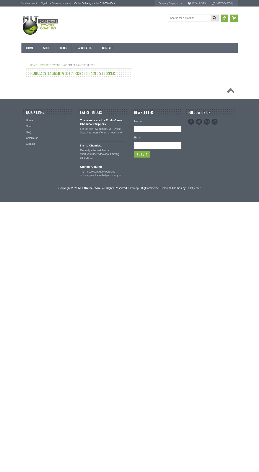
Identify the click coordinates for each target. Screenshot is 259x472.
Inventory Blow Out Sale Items (41, 82)
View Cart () (225, 3)
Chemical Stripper (34, 126)
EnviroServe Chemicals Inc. (205, 95)
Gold (26, 199)
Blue (26, 155)
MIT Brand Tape (33, 104)
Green (27, 207)
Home (84, 65)
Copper (28, 192)
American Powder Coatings (205, 80)
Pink (26, 229)
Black (27, 148)
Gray (26, 214)
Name (138, 391)
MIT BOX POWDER (35, 96)
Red (26, 251)
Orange (28, 221)
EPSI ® (192, 88)
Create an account (61, 3)
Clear (27, 184)
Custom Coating (91, 437)
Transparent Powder (35, 302)
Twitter (199, 392)
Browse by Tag (101, 65)
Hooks (27, 324)
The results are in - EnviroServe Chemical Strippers (101, 392)
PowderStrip (195, 99)
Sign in (44, 3)
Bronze (28, 162)
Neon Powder (32, 295)
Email (137, 407)
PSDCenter (193, 458)
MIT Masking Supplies (201, 84)
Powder (28, 133)
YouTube (215, 392)
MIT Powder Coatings (201, 76)
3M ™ (191, 92)
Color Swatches (33, 287)
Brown (27, 170)
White (27, 265)
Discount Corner (33, 89)
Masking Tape (32, 339)
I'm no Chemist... (91, 415)
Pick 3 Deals (31, 111)
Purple (27, 243)
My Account (31, 3)
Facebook (191, 392)
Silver (27, 258)
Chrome (28, 177)
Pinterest (207, 392)
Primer (27, 236)
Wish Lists (199, 3)
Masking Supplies (34, 310)
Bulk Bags (30, 74)
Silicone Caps (32, 317)
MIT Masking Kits (34, 118)
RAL (26, 280)
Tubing (28, 354)
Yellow (27, 273)
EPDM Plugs (31, 332)
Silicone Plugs (32, 346)
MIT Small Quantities (36, 140)
